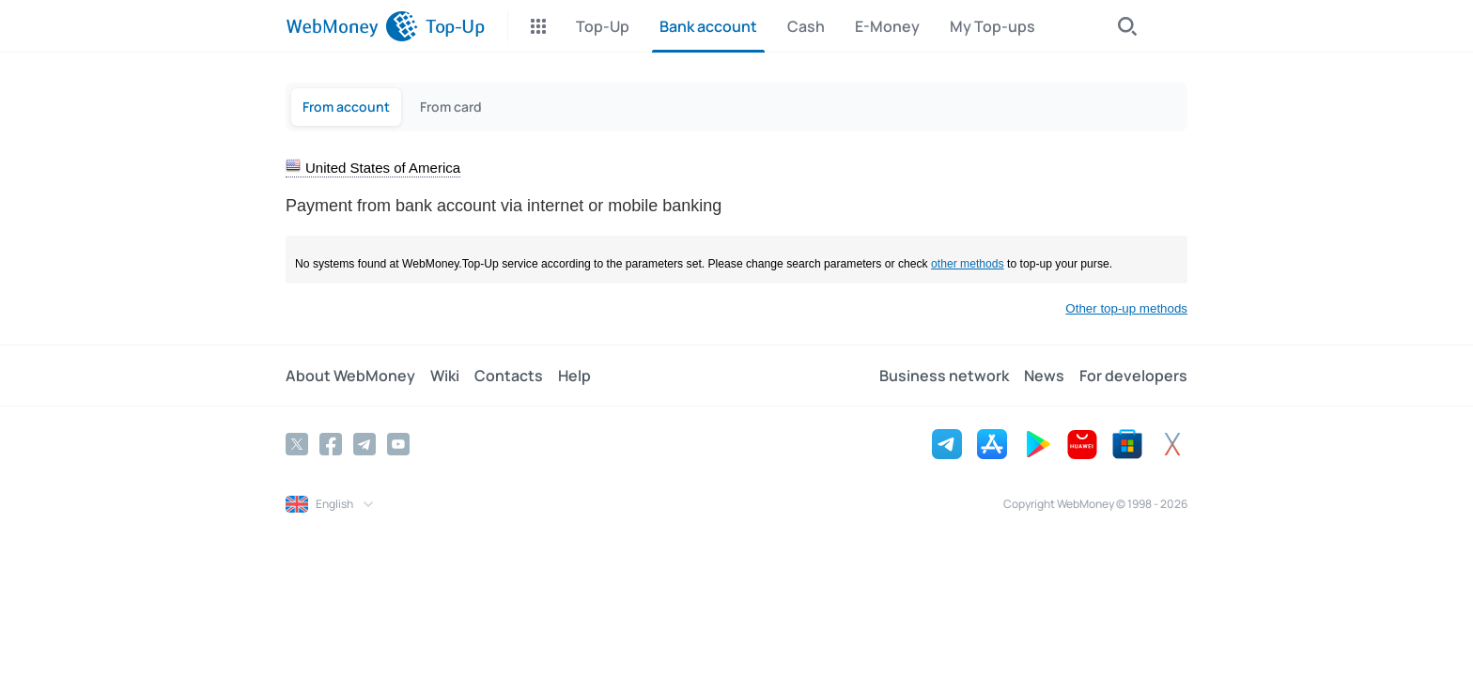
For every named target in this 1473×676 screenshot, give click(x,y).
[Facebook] (330, 444)
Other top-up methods (1126, 308)
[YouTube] (398, 444)
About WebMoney (350, 375)
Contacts (508, 375)
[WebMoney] (352, 26)
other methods (967, 263)
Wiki (444, 375)
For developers (1133, 375)
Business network (944, 375)
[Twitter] (297, 444)
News (1044, 375)
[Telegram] (364, 444)
